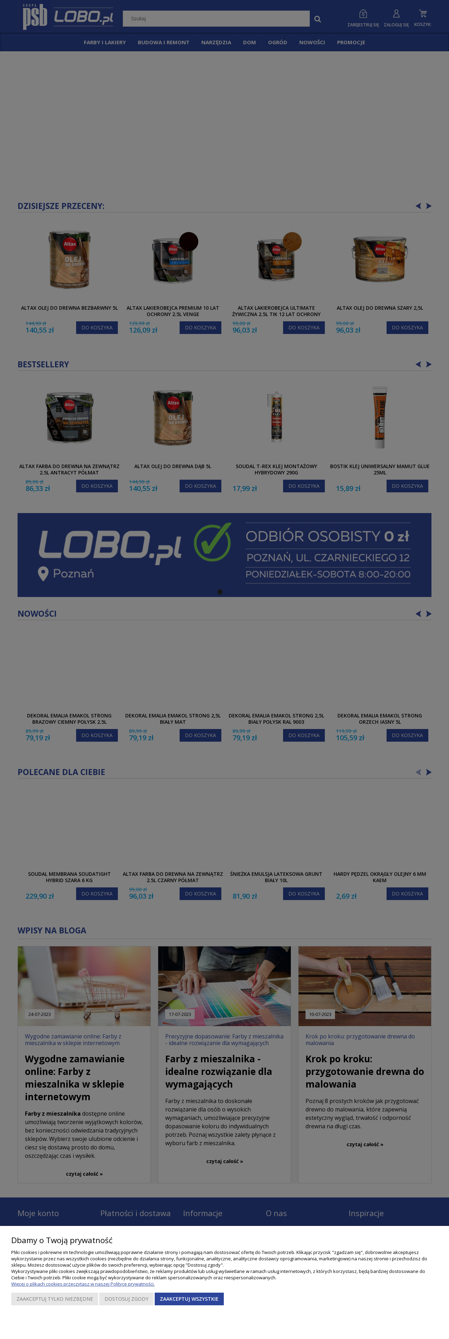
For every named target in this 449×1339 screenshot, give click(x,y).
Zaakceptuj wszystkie (189, 1298)
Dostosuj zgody (126, 1298)
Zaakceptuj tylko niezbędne (54, 1298)
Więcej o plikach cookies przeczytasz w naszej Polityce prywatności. (83, 1284)
